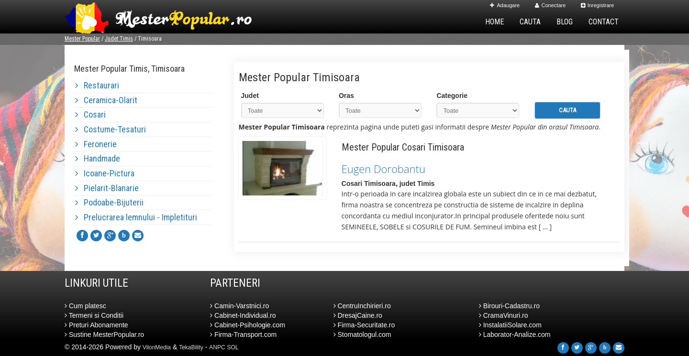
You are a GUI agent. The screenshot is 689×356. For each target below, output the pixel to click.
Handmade (97, 158)
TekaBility (191, 347)
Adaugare (505, 5)
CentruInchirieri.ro (362, 306)
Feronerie (96, 144)
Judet (250, 95)
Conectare (550, 5)
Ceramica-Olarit (106, 100)
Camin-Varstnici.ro (239, 306)
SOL (233, 347)
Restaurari (97, 85)
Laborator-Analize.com (515, 334)
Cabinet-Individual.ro (243, 315)
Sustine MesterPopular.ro (104, 334)
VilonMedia (157, 347)
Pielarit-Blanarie (107, 188)
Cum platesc (85, 306)
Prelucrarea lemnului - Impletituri (136, 217)
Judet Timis (119, 38)
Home (494, 21)
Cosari (90, 114)
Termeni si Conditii (94, 315)
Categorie (451, 95)
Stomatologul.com (362, 334)
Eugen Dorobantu (383, 168)
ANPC (217, 347)
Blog (564, 21)
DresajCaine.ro (357, 315)
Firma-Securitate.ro (364, 325)
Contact (604, 21)
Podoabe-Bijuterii (109, 202)
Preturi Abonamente (96, 325)
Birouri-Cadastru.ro (509, 306)
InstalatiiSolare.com (510, 325)
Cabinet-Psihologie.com (247, 325)
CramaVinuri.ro (503, 315)
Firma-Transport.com (243, 334)
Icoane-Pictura (104, 173)
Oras (346, 95)
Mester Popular (82, 38)
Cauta (530, 21)
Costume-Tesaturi (110, 129)
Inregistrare (597, 5)
